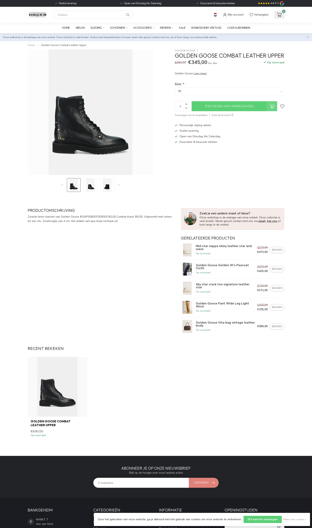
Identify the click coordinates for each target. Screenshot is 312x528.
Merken (165, 28)
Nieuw (80, 28)
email (262, 221)
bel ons (272, 221)
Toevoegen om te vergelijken (191, 115)
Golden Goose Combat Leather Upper (64, 45)
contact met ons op (162, 37)
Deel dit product (222, 115)
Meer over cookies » (295, 519)
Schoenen (117, 28)
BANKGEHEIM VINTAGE (206, 28)
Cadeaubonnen (238, 28)
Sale (182, 28)
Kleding (96, 28)
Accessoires (142, 28)
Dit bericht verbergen (263, 519)
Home (66, 28)
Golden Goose (185, 51)
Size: (179, 84)
